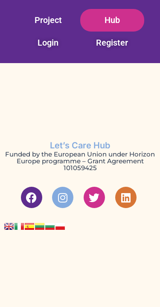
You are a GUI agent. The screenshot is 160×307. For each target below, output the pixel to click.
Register (112, 43)
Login (48, 43)
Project (48, 20)
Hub (112, 20)
